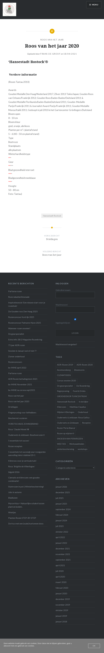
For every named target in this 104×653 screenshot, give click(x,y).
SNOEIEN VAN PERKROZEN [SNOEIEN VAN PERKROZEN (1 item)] (70, 438)
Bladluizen (13, 498)
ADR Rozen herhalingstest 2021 (22, 379)
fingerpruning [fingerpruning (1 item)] (63, 391)
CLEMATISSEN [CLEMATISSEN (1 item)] (64, 375)
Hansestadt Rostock (52, 216)
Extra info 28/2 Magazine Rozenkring (25, 339)
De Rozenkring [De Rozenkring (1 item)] (83, 386)
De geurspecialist (16, 334)
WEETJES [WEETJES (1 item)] (61, 444)
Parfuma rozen (15, 291)
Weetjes (12, 512)
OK (94, 646)
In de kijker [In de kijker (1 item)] (83, 401)
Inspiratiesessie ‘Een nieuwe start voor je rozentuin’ (26, 304)
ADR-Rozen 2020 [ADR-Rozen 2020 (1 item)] (85, 364)
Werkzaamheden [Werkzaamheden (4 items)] (76, 444)
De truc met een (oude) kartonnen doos (25, 523)
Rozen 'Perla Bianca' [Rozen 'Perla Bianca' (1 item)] (66, 428)
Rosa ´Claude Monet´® (18, 429)
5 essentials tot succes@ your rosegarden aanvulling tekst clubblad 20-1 (27, 453)
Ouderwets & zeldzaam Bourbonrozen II (26, 435)
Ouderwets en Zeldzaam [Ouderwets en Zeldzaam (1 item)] (68, 423)
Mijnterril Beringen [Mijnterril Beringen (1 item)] (65, 412)
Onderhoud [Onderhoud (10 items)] (83, 412)
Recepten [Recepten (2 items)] (86, 423)
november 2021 (63, 554)
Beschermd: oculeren (17, 418)
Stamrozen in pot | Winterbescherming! (26, 486)
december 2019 (63, 599)
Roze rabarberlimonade (18, 297)
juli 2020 (60, 571)
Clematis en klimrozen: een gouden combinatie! (24, 479)
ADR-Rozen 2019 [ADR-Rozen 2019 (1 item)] (65, 364)
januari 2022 (61, 543)
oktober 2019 (62, 610)
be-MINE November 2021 (20, 384)
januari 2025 (61, 503)
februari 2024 (62, 515)
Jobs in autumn (15, 492)
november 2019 (63, 605)
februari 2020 (62, 588)
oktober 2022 (62, 532)
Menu (95, 5)
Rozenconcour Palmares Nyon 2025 (24, 323)
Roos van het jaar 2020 (18, 401)
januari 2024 (61, 520)
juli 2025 (60, 498)
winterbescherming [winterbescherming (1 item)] (65, 449)
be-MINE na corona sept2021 (21, 390)
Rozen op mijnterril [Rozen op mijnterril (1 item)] (65, 433)
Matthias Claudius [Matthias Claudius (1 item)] (78, 407)
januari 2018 (61, 621)
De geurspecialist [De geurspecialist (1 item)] (65, 386)
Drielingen (13, 407)
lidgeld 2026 (14, 472)
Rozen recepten (15, 446)
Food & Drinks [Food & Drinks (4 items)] (79, 391)
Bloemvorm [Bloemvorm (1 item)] (79, 370)
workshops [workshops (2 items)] (82, 449)
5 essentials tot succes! (18, 440)
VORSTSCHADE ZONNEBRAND (23, 424)
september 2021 (63, 560)
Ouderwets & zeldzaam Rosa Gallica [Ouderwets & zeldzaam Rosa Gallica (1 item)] (73, 417)
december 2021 (63, 548)
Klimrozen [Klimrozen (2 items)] (61, 407)
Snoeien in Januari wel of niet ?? (22, 351)
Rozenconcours (15, 362)
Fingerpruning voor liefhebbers (22, 412)
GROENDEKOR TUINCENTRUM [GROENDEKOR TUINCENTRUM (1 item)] (72, 396)
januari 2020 (61, 593)
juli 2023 (60, 526)
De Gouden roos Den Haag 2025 (23, 311)
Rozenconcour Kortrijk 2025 (21, 317)
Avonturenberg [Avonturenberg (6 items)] (64, 370)
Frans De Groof (50, 54)
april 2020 (60, 576)
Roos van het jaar (52, 39)
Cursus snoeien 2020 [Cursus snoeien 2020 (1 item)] (66, 380)
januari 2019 (61, 616)
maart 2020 (61, 582)
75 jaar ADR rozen (16, 345)
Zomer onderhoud (16, 356)
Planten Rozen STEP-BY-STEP (22, 518)
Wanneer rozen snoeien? (19, 328)
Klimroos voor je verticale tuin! (22, 461)
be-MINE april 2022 (17, 367)
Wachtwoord (61, 305)
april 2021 (60, 565)
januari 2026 (61, 487)
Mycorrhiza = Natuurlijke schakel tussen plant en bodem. (26, 505)
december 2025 (63, 492)
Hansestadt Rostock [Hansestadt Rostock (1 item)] (66, 401)
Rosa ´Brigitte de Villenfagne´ (21, 466)
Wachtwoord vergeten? (66, 344)
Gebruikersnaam (63, 290)
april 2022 (60, 537)
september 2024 (63, 509)
